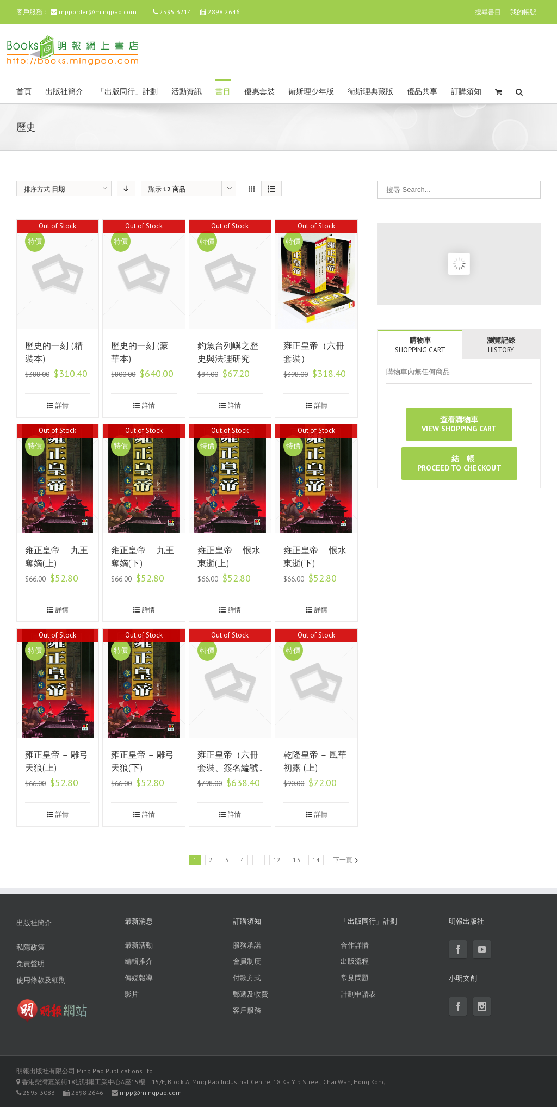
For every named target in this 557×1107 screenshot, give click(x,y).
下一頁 (342, 860)
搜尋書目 (488, 12)
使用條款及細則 (41, 980)
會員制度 (247, 961)
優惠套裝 (259, 91)
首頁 (24, 91)
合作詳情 (355, 945)
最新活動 (139, 945)
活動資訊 (186, 91)
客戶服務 (247, 1010)
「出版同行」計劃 (127, 91)
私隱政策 (30, 947)
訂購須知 (466, 91)
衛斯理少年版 (311, 91)
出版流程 (355, 961)
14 (316, 860)
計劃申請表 (358, 994)
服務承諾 (247, 945)
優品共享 (422, 91)
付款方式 (247, 977)
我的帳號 (523, 12)
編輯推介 (139, 961)
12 (277, 860)
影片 (132, 994)
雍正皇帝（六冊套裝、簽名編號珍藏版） (227, 768)
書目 (223, 91)
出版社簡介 (64, 91)
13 (296, 860)
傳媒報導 (139, 977)
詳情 (62, 405)
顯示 (166, 189)
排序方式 (44, 189)
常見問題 (355, 977)
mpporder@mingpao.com (98, 12)
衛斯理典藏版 (370, 91)
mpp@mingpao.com (151, 1093)
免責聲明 (30, 963)
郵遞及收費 (250, 994)
